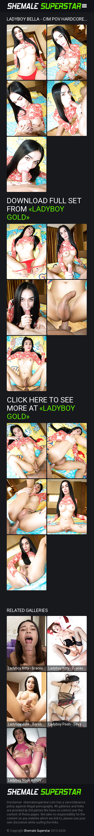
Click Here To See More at (41, 408)
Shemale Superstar (37, 830)
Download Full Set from (44, 209)
